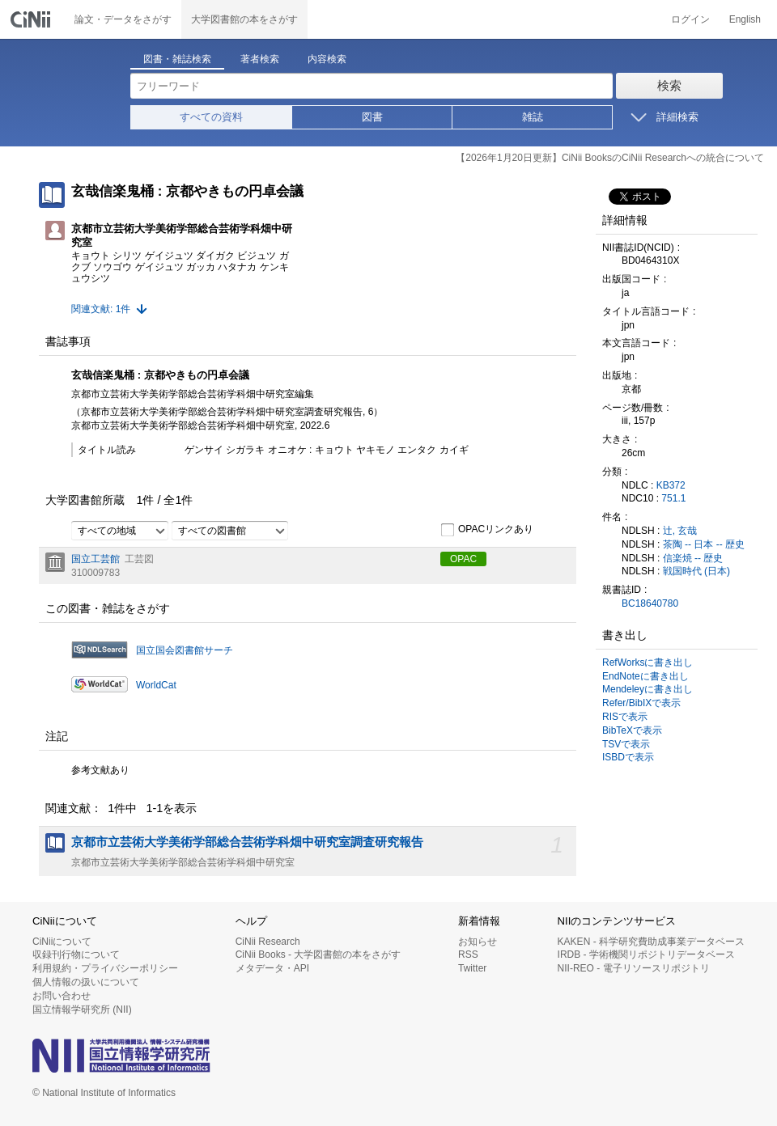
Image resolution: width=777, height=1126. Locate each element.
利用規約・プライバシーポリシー (105, 968)
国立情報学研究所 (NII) (82, 1009)
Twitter (472, 968)
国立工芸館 (95, 559)
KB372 (671, 485)
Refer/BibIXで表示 (641, 703)
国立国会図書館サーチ (184, 650)
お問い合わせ (61, 995)
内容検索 (327, 59)
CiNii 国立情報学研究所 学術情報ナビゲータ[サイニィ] (32, 19)
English (745, 19)
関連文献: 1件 (100, 309)
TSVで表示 (626, 744)
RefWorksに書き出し (647, 662)
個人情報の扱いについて (85, 982)
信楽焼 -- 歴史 (693, 558)
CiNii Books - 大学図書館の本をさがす (318, 954)
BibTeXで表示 (632, 730)
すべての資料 (211, 117)
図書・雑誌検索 (177, 59)
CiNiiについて (61, 941)
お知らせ (477, 941)
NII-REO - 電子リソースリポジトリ (634, 968)
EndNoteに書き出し (645, 676)
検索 (669, 85)
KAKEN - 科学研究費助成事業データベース (651, 941)
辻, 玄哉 (680, 530)
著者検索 (259, 59)
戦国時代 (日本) (696, 571)
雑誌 (532, 117)
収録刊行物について (76, 954)
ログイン (690, 19)
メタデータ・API (272, 968)
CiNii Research (268, 941)
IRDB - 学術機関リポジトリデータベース (646, 954)
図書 (372, 117)
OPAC (463, 559)
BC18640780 (650, 603)
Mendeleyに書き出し (647, 689)
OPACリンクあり (486, 530)
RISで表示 (625, 716)
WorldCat (156, 685)
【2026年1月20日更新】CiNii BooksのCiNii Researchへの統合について (610, 157)
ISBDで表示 (628, 757)
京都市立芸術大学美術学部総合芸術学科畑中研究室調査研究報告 (247, 842)
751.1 (673, 498)
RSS (468, 954)
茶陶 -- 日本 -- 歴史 (704, 544)
